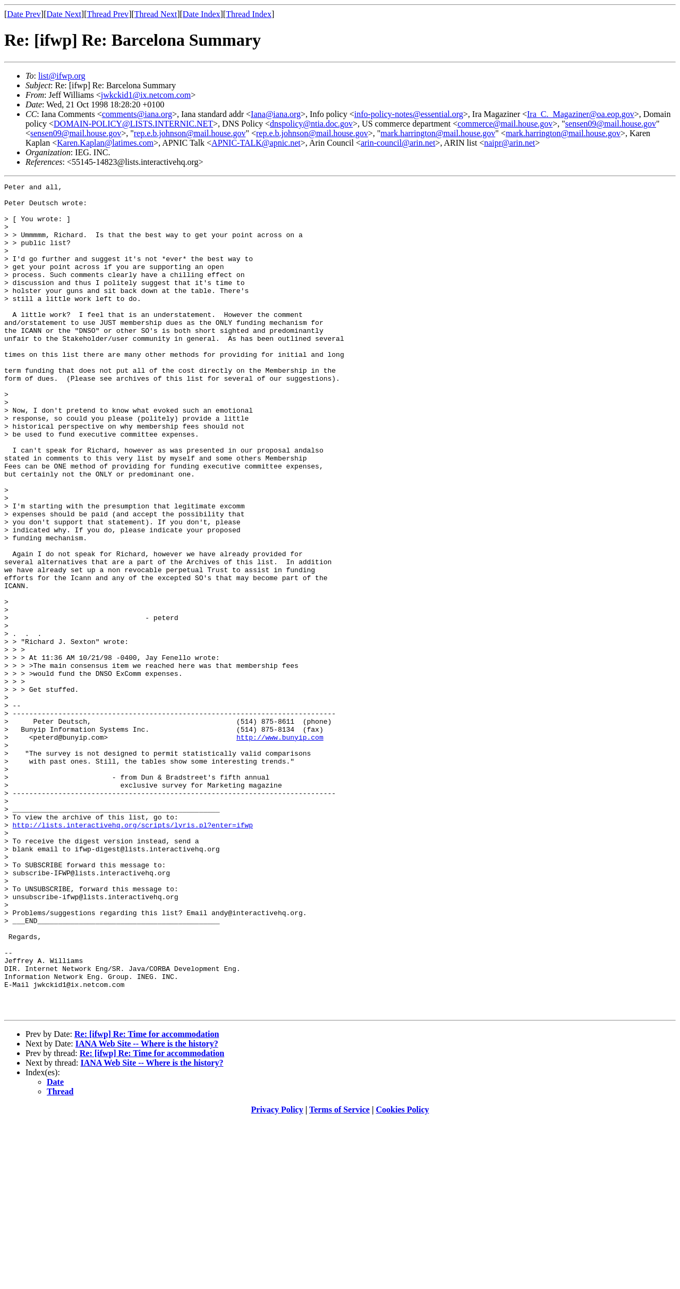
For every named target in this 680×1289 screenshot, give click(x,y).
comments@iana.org (137, 114)
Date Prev (24, 14)
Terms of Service (339, 1275)
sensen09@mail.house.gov (610, 123)
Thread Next (155, 14)
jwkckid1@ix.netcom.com (146, 94)
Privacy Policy (277, 1275)
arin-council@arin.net (398, 142)
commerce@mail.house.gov (504, 123)
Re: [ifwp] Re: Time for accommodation (146, 1199)
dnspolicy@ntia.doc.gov (311, 123)
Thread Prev (108, 14)
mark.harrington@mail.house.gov (437, 133)
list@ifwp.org (62, 75)
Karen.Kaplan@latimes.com (105, 142)
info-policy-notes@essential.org (408, 114)
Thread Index (248, 14)
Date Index (201, 14)
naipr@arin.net (509, 142)
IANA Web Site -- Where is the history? (146, 1209)
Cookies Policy (402, 1275)
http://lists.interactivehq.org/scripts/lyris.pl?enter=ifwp (133, 954)
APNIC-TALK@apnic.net (256, 142)
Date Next (64, 14)
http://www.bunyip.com (280, 848)
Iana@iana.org (276, 114)
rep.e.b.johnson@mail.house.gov (190, 133)
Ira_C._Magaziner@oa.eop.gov (580, 114)
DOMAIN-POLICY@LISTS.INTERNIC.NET (133, 123)
